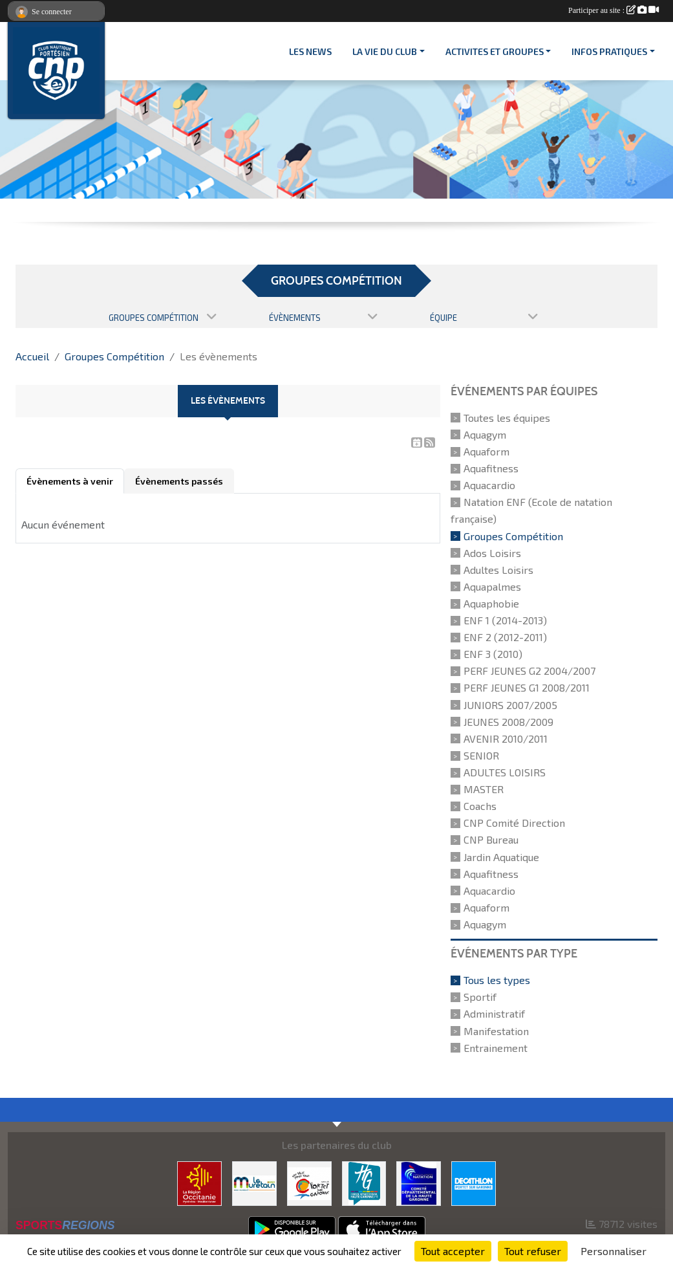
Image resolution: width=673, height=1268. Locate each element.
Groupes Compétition (513, 536)
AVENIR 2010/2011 (506, 738)
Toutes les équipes (507, 417)
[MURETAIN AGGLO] (254, 1181)
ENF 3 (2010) (493, 654)
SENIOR (481, 755)
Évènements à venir (70, 481)
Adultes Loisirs (498, 569)
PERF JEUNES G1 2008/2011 (527, 688)
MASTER (484, 789)
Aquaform (486, 451)
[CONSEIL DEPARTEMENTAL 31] (364, 1181)
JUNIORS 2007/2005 (510, 705)
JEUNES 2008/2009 (508, 722)
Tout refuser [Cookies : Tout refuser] (532, 1251)
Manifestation (496, 1031)
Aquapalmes (492, 586)
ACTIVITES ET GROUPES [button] (494, 51)
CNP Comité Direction (514, 822)
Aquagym (485, 434)
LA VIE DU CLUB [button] (384, 51)
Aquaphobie (491, 603)
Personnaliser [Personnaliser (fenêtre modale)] (613, 1251)
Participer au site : (613, 10)
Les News (310, 51)
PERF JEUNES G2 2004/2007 (529, 670)
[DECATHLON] (473, 1181)
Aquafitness (491, 468)
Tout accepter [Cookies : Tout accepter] (453, 1251)
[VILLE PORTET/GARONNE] (309, 1181)
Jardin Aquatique (501, 857)
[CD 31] (418, 1181)
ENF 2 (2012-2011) (505, 637)
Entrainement (496, 1048)
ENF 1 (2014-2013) (505, 620)
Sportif (480, 996)
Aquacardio (489, 485)
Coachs (480, 806)
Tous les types (497, 980)
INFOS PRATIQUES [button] (609, 51)
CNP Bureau (491, 840)
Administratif (494, 1014)
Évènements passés (179, 481)
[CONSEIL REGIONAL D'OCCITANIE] (199, 1181)
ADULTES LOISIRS (505, 772)
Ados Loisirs (492, 553)
